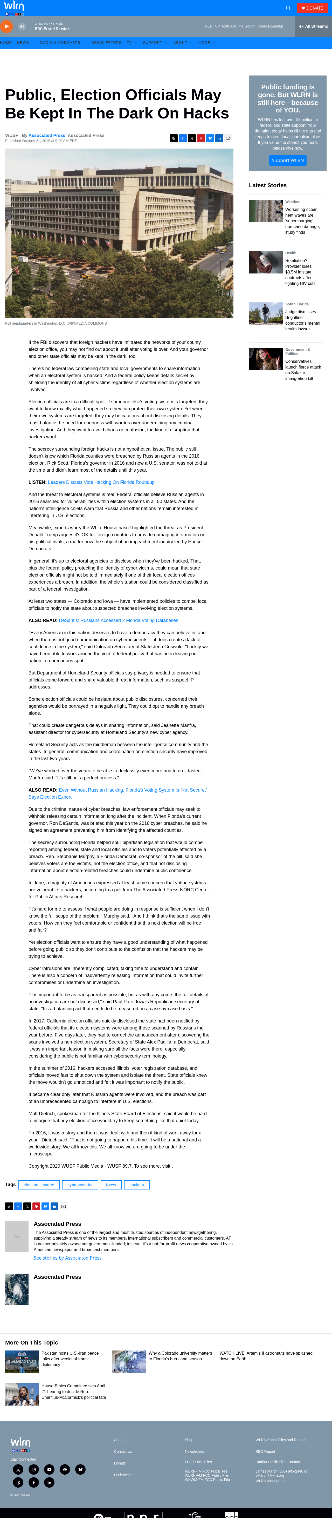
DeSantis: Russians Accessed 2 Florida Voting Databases (118, 631)
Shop (189, 1451)
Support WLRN (288, 172)
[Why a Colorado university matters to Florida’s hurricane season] (129, 1373)
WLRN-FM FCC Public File (206, 1487)
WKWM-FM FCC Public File (207, 1491)
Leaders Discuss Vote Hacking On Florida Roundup (101, 493)
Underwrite (123, 1486)
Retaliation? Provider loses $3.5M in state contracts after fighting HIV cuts (300, 283)
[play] (6, 38)
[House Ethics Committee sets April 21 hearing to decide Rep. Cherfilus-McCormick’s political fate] (22, 1405)
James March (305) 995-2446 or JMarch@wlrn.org (281, 1485)
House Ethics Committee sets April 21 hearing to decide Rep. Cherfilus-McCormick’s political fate (74, 1403)
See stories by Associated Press (68, 1269)
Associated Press (47, 146)
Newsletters (106, 54)
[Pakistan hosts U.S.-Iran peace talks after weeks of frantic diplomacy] (22, 1373)
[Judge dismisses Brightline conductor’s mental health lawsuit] (266, 324)
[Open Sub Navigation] (33, 54)
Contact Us (123, 1463)
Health (290, 264)
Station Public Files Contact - (278, 1473)
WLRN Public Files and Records (281, 1451)
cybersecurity (80, 1196)
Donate (120, 1474)
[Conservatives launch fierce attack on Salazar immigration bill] (266, 370)
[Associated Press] (17, 1247)
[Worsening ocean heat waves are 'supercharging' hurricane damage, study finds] (266, 222)
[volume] (22, 38)
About (180, 54)
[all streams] (313, 37)
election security (39, 1196)
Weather (292, 213)
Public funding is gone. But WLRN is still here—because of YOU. (288, 109)
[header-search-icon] (290, 13)
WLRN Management (271, 1492)
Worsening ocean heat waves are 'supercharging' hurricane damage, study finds (302, 232)
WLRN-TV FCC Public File (206, 1482)
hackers (137, 1196)
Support (152, 54)
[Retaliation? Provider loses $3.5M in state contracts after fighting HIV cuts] (266, 273)
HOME (6, 54)
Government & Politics (297, 363)
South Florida (297, 315)
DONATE (317, 13)
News (111, 1196)
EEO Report (265, 1463)
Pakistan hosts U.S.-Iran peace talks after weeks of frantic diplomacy (70, 1370)
